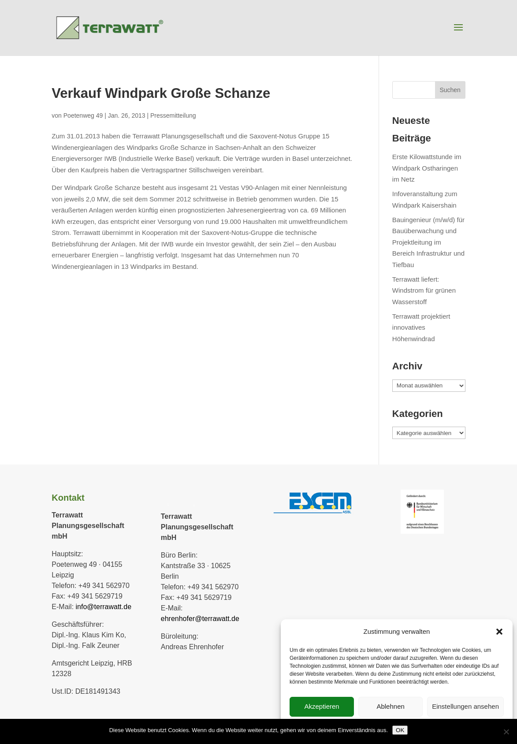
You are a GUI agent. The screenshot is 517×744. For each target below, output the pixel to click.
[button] (499, 631)
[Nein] (506, 731)
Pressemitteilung (173, 115)
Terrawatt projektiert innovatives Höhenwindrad (421, 327)
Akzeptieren (321, 706)
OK (400, 730)
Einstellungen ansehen (465, 706)
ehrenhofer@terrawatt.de (200, 618)
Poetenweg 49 (83, 115)
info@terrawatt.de (104, 606)
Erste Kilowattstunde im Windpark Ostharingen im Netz (426, 168)
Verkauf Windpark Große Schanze (161, 93)
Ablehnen (390, 706)
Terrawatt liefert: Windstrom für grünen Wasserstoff (424, 290)
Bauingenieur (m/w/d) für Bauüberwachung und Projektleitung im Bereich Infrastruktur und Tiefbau (428, 242)
